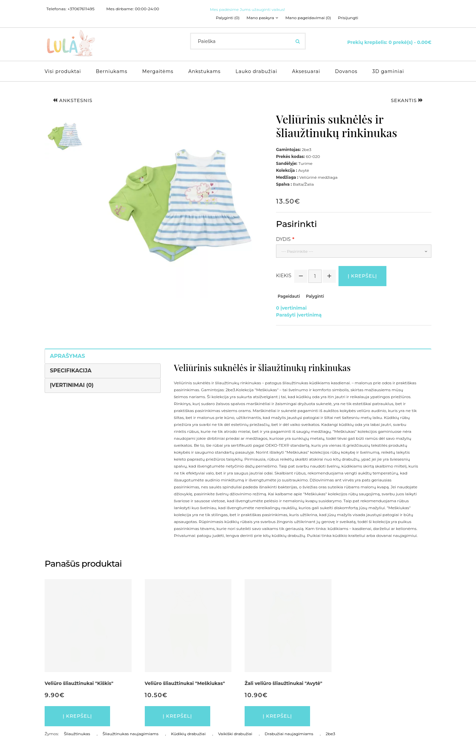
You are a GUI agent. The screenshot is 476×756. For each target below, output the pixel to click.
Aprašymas (67, 356)
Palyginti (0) (228, 18)
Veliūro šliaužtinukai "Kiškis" (79, 683)
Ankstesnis (73, 100)
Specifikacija (71, 370)
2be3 (330, 733)
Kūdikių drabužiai (188, 733)
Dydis (283, 239)
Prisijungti (348, 18)
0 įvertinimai (291, 308)
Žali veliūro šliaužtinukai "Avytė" (283, 683)
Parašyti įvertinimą (299, 315)
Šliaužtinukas (77, 733)
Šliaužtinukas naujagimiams (130, 733)
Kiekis (283, 276)
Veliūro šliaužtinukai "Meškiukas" (185, 683)
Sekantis (407, 100)
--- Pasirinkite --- (297, 251)
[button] (65, 137)
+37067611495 (81, 9)
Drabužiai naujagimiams (289, 733)
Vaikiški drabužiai (235, 733)
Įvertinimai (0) (72, 385)
